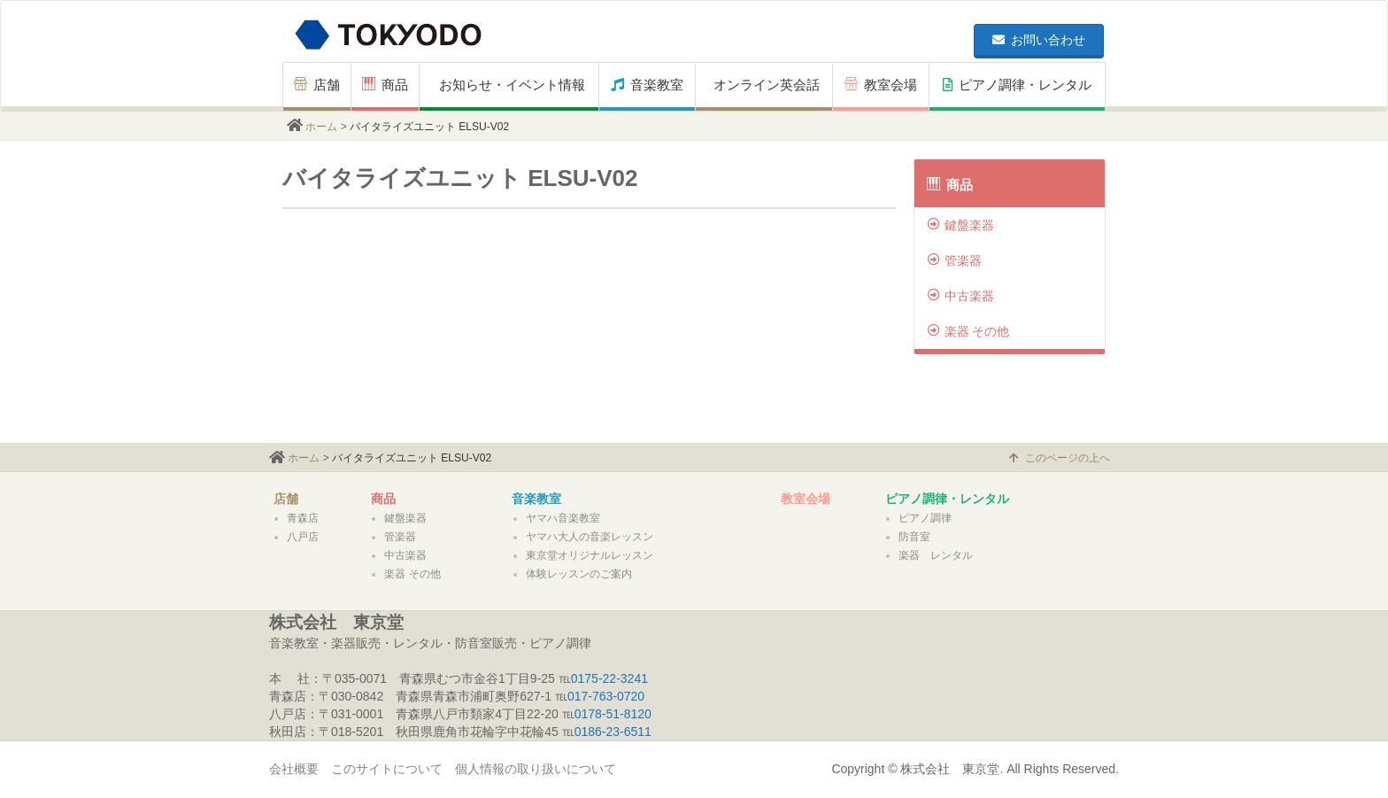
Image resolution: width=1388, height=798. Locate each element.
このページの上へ (1059, 458)
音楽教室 (647, 84)
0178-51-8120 (613, 714)
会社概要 (294, 769)
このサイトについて (387, 769)
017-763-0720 (605, 696)
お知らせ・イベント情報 (512, 84)
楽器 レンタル (935, 555)
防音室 (914, 537)
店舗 (317, 84)
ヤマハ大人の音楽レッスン (589, 537)
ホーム (321, 126)
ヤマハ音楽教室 (563, 518)
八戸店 (303, 537)
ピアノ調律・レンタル (1017, 84)
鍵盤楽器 (961, 225)
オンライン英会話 (766, 84)
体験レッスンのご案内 (579, 574)
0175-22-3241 (609, 678)
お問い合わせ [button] (1038, 40)
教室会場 (880, 84)
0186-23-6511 (613, 731)
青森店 (303, 518)
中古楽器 (961, 296)
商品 (385, 84)
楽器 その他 (969, 331)
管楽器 (955, 260)
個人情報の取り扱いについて (535, 769)
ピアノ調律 (925, 518)
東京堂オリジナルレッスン (589, 555)
